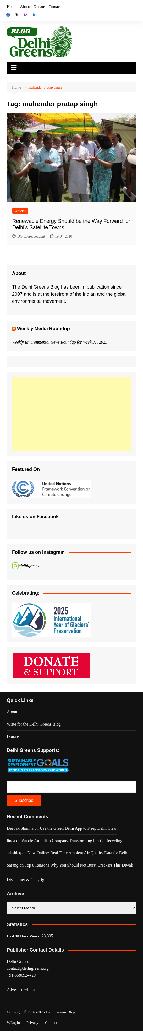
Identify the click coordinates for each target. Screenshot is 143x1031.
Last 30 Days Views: (24, 936)
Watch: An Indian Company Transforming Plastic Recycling (71, 840)
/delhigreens (29, 566)
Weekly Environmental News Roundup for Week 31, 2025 (59, 342)
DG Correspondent (28, 236)
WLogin (13, 1022)
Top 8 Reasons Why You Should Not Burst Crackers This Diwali (79, 865)
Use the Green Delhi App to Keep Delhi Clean (79, 828)
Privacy (32, 1022)
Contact (54, 6)
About (25, 6)
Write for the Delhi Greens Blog (34, 724)
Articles (20, 211)
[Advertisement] (71, 414)
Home (11, 6)
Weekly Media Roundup (43, 328)
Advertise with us (21, 989)
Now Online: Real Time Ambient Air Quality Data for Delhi (78, 853)
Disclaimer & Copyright (27, 879)
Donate (39, 6)
